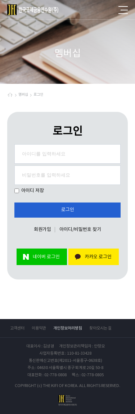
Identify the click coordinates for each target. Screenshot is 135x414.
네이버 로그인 (46, 257)
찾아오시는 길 (100, 328)
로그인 (67, 210)
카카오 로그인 (98, 257)
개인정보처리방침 (67, 328)
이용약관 (39, 328)
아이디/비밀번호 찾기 (80, 229)
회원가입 (42, 229)
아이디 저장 (29, 191)
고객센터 (17, 328)
